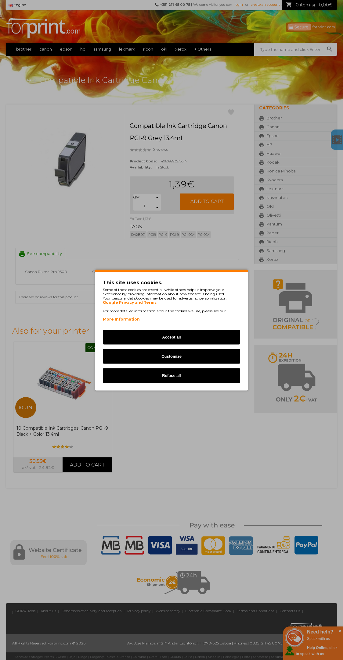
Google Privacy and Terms (130, 302)
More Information (121, 319)
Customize (171, 356)
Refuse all (171, 375)
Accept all (171, 337)
